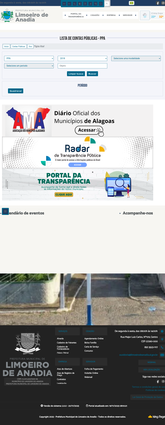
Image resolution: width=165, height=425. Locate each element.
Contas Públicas (18, 46)
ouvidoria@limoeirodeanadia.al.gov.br (138, 355)
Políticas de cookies (155, 390)
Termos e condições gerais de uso (148, 387)
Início (6, 46)
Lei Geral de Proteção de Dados (148, 397)
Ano (30, 46)
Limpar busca (76, 73)
